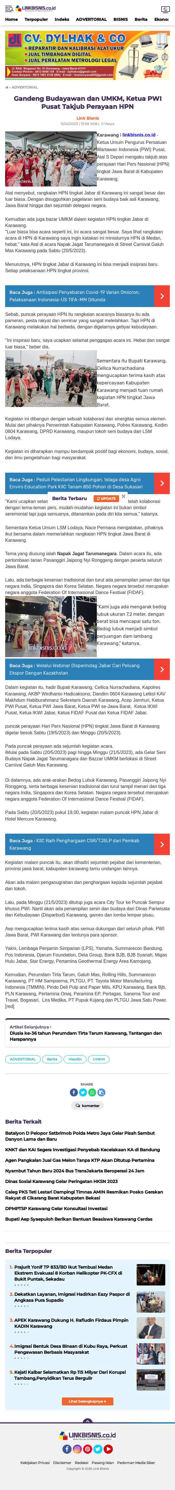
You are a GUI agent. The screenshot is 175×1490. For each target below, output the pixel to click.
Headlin (75, 1059)
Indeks (62, 19)
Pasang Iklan (103, 1463)
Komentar (87, 1105)
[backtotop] (87, 1423)
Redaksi (81, 1463)
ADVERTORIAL (91, 19)
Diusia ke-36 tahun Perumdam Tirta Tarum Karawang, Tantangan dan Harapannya (86, 1036)
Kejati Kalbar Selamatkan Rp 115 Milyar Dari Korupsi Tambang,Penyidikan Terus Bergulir (70, 1375)
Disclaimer (62, 1463)
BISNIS (120, 19)
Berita (141, 19)
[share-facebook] (74, 1092)
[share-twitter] (83, 1092)
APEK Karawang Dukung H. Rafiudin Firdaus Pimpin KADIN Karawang (71, 1323)
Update (106, 498)
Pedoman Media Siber (136, 1463)
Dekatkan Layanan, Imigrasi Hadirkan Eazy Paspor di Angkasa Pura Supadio (72, 1297)
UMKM (99, 1059)
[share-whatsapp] (92, 1092)
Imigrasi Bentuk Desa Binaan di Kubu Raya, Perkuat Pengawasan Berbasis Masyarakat (70, 1349)
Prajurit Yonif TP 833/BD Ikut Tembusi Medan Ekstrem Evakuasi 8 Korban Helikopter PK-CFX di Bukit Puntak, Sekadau (68, 1273)
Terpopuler (36, 19)
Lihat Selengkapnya (87, 1401)
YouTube (112, 1452)
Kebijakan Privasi (35, 1463)
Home (11, 19)
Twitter (100, 1452)
